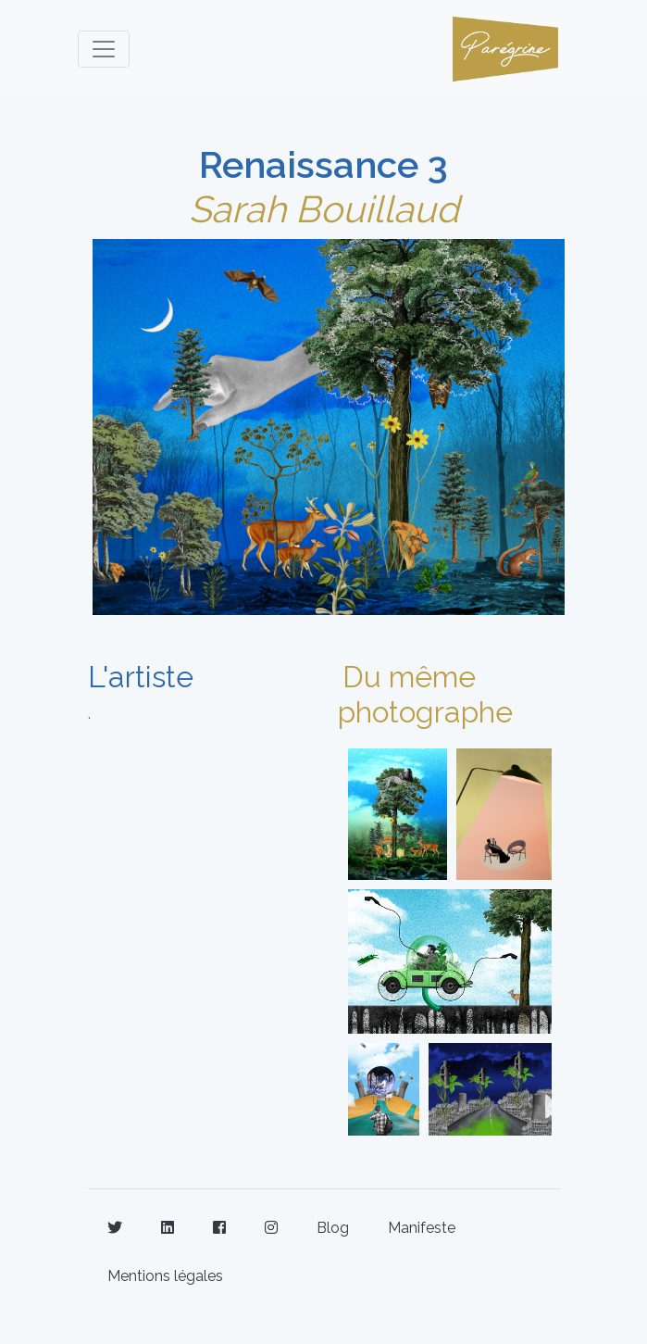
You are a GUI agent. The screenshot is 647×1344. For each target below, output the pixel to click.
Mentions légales (165, 1276)
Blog (333, 1228)
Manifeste (421, 1228)
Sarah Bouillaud (324, 209)
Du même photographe (425, 694)
